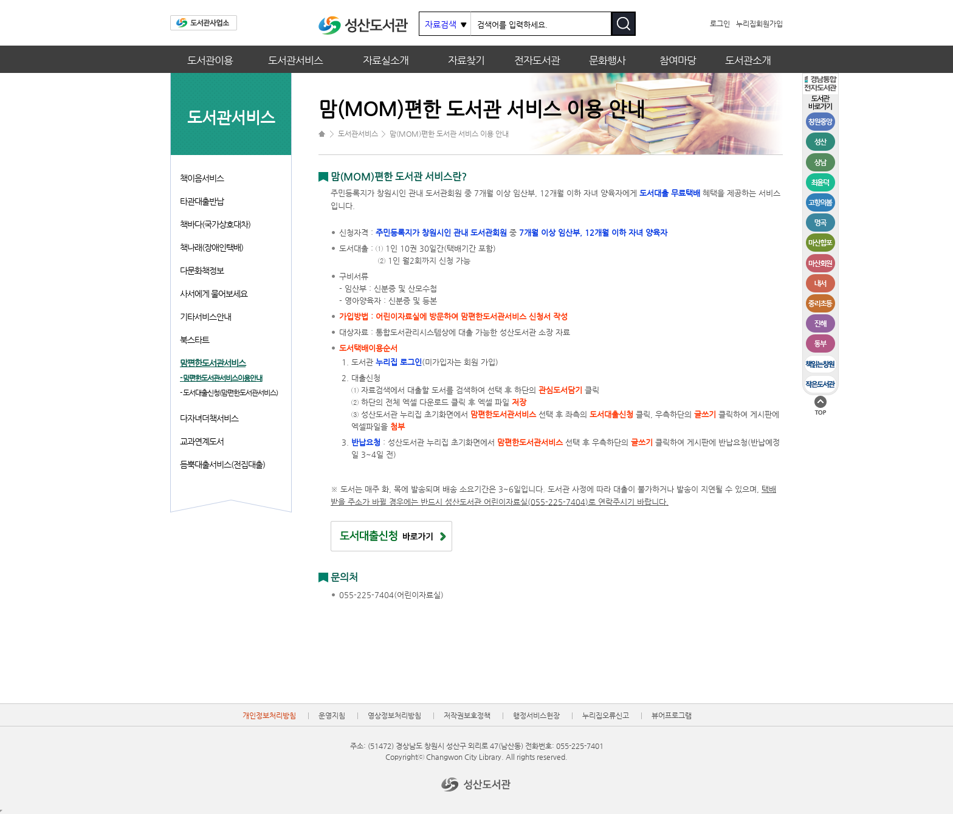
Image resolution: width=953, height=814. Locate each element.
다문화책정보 (202, 270)
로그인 (720, 23)
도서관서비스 (295, 60)
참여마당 (677, 60)
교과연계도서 (202, 441)
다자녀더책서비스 (209, 418)
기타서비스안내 (205, 317)
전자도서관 (537, 60)
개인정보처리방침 (269, 715)
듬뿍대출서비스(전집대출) (222, 464)
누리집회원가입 (759, 23)
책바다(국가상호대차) (215, 224)
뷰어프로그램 (672, 715)
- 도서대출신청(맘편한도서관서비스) (229, 392)
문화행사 (607, 60)
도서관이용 (210, 60)
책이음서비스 (202, 178)
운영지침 (331, 715)
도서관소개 (748, 60)
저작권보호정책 (467, 715)
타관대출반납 (202, 201)
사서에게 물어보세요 (213, 293)
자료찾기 (466, 60)
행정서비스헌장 (536, 715)
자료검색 (440, 24)
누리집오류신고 (605, 715)
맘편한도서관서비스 (213, 363)
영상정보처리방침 (394, 715)
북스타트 (194, 340)
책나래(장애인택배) (211, 247)
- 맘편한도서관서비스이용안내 (221, 378)
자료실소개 (385, 60)
